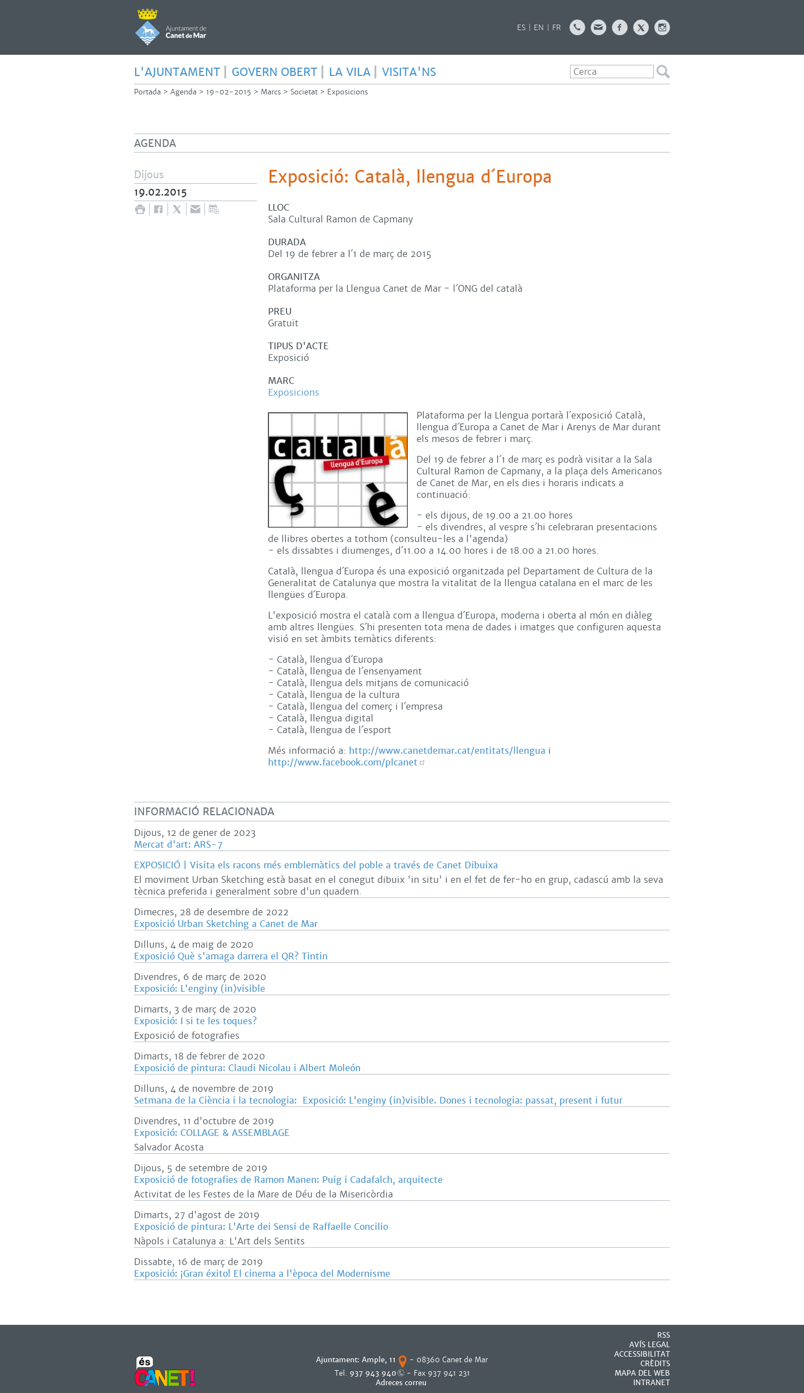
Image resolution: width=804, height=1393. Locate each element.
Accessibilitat (642, 1354)
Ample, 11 (379, 1360)
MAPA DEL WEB (642, 1373)
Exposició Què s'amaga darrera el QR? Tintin (231, 956)
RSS (663, 1335)
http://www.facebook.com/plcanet (343, 762)
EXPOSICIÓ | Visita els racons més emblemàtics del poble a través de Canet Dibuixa (316, 865)
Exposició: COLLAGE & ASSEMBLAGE (212, 1133)
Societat (304, 92)
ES (521, 27)
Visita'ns (409, 72)
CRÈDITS (655, 1363)
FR (556, 27)
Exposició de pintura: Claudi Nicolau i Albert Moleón (247, 1068)
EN (539, 27)
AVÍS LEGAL (649, 1344)
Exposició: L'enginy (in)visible (199, 989)
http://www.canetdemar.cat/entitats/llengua (447, 751)
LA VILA (350, 72)
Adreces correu (402, 1382)
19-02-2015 (228, 92)
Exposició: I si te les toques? (195, 1021)
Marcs (271, 92)
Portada (147, 92)
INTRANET (651, 1382)
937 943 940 (373, 1373)
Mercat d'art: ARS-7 (178, 844)
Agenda (183, 92)
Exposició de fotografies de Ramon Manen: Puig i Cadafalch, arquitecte (288, 1180)
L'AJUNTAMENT (177, 72)
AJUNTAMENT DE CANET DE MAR (170, 26)
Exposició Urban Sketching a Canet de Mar (226, 924)
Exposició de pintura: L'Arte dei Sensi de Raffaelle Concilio (261, 1227)
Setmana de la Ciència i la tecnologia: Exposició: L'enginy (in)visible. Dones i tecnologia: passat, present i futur (378, 1100)
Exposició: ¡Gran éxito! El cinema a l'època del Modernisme (262, 1274)
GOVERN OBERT (275, 72)
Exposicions (347, 92)
